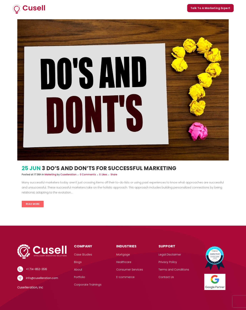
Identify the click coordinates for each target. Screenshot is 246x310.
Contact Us (166, 277)
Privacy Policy (168, 262)
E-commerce (125, 277)
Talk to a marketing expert (210, 8)
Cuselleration (68, 174)
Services (68, 8)
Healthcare (123, 262)
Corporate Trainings (168, 8)
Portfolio (129, 8)
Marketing (50, 174)
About (78, 269)
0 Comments (88, 174)
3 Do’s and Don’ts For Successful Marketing (109, 168)
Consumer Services (129, 269)
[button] (74, 8)
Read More (33, 204)
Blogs (145, 8)
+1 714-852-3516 (36, 269)
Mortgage (123, 254)
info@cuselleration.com (42, 278)
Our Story (112, 8)
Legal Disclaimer (170, 254)
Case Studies (90, 8)
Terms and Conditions (174, 269)
